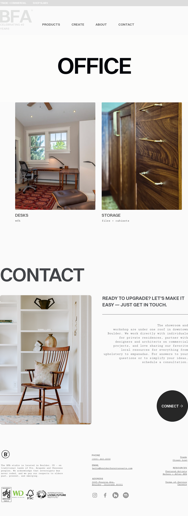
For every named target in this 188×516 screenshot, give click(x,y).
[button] (57, 24)
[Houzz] (115, 495)
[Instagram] (95, 495)
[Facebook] (105, 495)
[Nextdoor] (126, 495)
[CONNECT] (172, 406)
